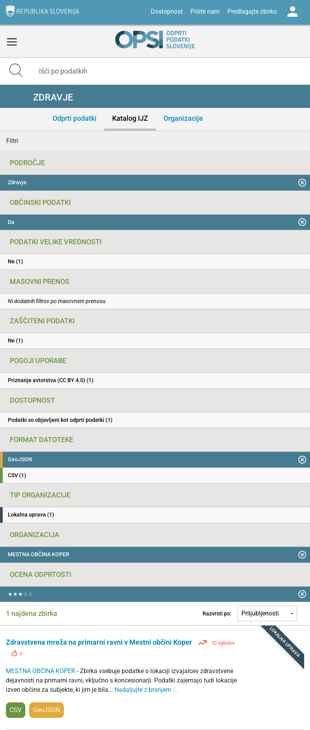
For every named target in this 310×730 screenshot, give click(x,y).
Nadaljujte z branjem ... (146, 689)
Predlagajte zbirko (252, 11)
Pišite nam (205, 11)
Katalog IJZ (130, 118)
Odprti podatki (75, 118)
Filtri (12, 141)
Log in (292, 11)
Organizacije (183, 118)
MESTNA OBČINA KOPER (41, 671)
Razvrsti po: (217, 613)
